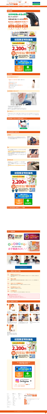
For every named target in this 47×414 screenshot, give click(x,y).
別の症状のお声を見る (25, 264)
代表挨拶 (8, 393)
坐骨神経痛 (14, 394)
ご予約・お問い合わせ (9, 398)
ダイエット (19, 394)
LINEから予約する (36, 4)
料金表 (7, 397)
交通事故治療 (14, 397)
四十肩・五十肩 (14, 398)
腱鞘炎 (13, 401)
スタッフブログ (8, 404)
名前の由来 (8, 394)
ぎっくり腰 (14, 393)
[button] (45, 412)
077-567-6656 (36, 2)
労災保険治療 (14, 402)
